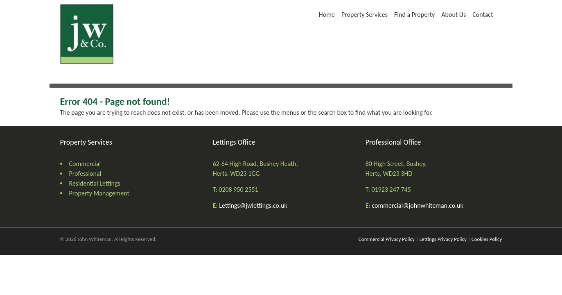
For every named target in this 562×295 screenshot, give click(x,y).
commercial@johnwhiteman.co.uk (417, 205)
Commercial (85, 164)
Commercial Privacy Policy (387, 239)
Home (327, 14)
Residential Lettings (94, 183)
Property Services (364, 14)
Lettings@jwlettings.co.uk (253, 205)
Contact (482, 14)
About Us (453, 14)
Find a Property (414, 14)
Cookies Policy (487, 239)
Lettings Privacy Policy (443, 239)
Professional (85, 173)
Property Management (99, 193)
